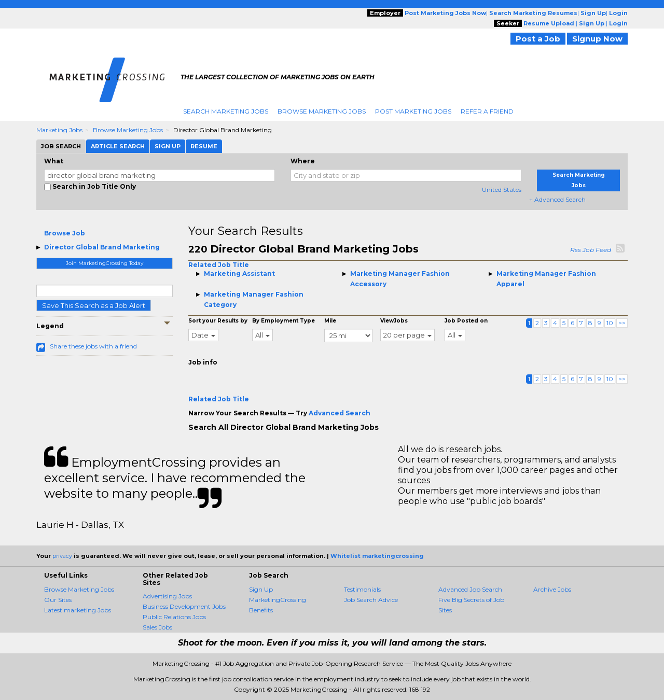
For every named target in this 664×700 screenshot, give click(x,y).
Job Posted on (466, 320)
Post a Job (538, 39)
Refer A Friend (487, 111)
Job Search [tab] (61, 146)
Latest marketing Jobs (77, 610)
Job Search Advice (371, 600)
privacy (62, 555)
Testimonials (362, 589)
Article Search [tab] (118, 146)
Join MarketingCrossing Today (104, 263)
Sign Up (261, 589)
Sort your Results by (217, 320)
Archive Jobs (552, 589)
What (53, 161)
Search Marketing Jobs (225, 111)
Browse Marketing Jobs (322, 111)
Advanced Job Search (470, 589)
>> (622, 323)
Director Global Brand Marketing (102, 247)
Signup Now (597, 39)
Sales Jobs (157, 627)
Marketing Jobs (59, 130)
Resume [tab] (203, 146)
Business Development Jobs (184, 606)
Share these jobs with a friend (93, 346)
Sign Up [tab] (168, 146)
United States (501, 189)
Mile (330, 320)
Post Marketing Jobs (413, 111)
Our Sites (58, 600)
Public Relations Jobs (174, 617)
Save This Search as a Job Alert (93, 305)
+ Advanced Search (557, 199)
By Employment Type (283, 320)
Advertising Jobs (167, 596)
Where (302, 161)
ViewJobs (394, 320)
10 (609, 323)
